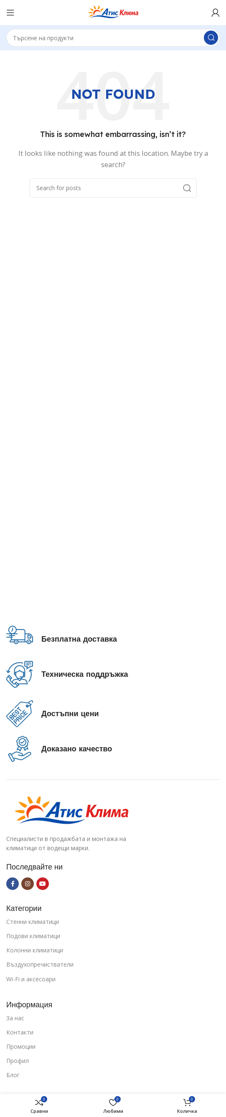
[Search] (113, 37)
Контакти (19, 1032)
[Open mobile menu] (10, 12)
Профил (17, 1061)
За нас (15, 1018)
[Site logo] (113, 12)
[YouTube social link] (42, 883)
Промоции (21, 1046)
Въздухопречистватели (40, 964)
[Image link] (71, 810)
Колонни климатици (34, 950)
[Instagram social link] (27, 883)
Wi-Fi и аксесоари (31, 979)
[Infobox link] (61, 639)
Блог (13, 1075)
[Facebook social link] (12, 883)
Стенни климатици (32, 922)
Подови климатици (33, 936)
